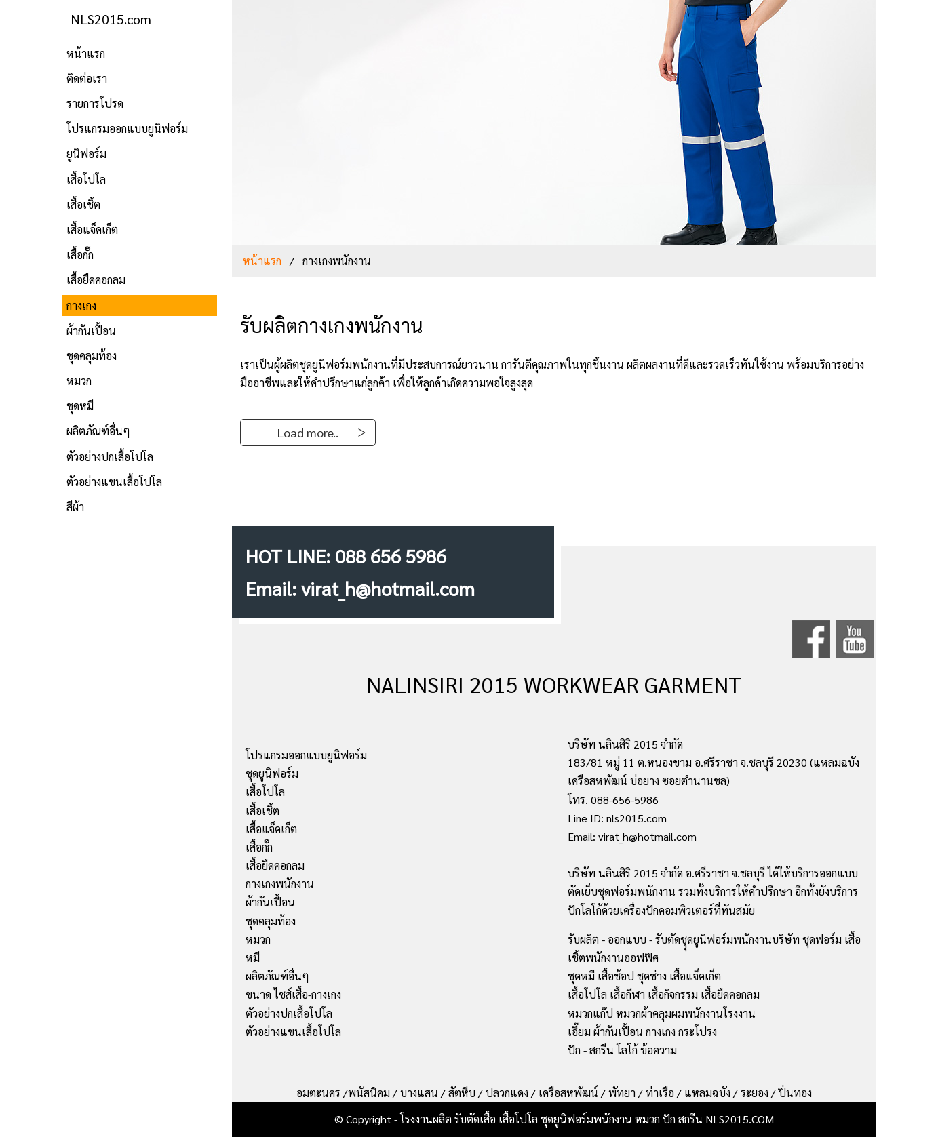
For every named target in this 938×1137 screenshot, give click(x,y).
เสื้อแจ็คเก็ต (92, 229)
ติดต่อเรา (86, 78)
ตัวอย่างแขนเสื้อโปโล (114, 482)
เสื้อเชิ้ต (83, 204)
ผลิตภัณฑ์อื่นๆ (98, 431)
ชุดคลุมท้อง (91, 355)
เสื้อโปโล (86, 179)
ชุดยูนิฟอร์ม (272, 773)
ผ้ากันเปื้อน (91, 330)
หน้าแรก (85, 53)
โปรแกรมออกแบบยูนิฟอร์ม (127, 128)
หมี (253, 958)
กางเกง (81, 305)
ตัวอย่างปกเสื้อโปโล (109, 457)
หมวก (79, 381)
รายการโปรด (94, 103)
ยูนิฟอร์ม (86, 153)
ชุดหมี (80, 406)
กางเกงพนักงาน (280, 884)
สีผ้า (75, 507)
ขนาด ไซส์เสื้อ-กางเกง (293, 994)
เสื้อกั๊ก (80, 254)
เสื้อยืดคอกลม (95, 280)
